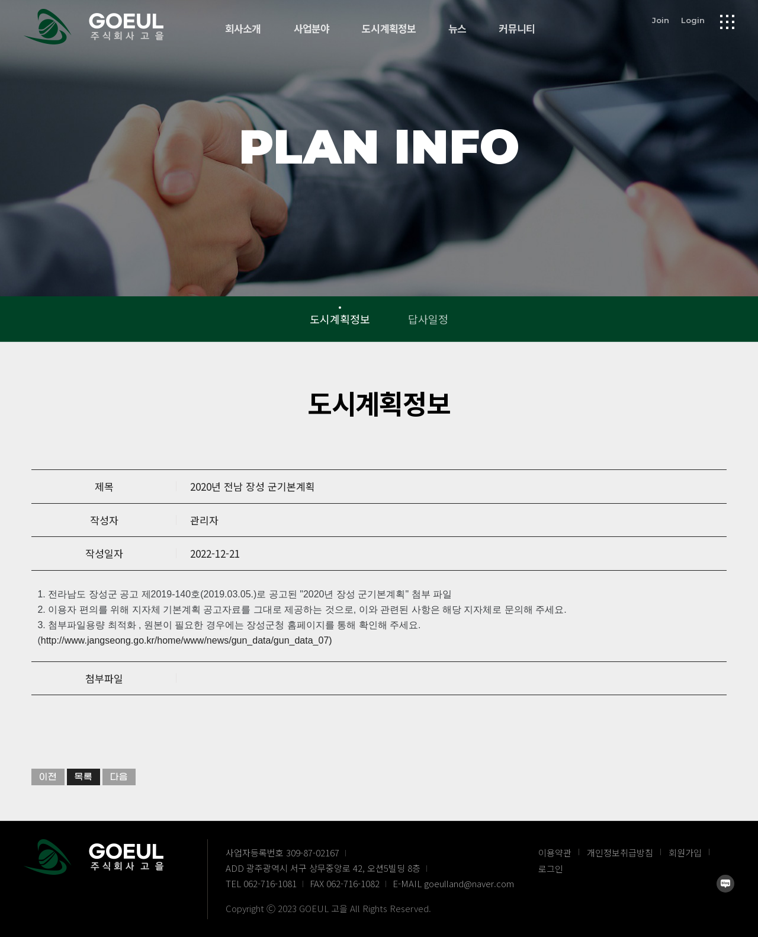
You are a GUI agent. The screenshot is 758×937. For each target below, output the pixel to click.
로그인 (550, 868)
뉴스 (457, 28)
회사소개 (243, 28)
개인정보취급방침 (620, 852)
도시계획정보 (389, 28)
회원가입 (685, 852)
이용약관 (554, 852)
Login (693, 19)
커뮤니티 (517, 28)
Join (660, 19)
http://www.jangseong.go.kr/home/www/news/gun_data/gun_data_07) (186, 666)
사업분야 (312, 28)
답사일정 (428, 319)
